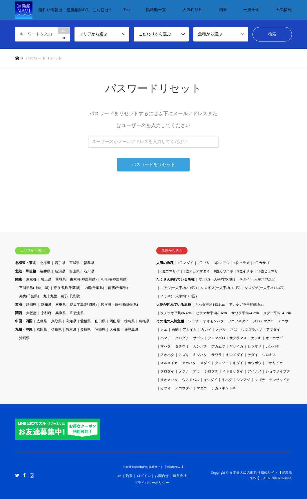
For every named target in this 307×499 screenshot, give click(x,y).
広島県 (42, 321)
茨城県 (60, 279)
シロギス (269, 355)
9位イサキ (245, 271)
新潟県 (60, 271)
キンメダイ (234, 355)
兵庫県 (60, 313)
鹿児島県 (131, 330)
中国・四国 (23, 321)
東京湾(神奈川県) (83, 279)
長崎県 (85, 330)
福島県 (89, 263)
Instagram (32, 475)
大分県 (115, 330)
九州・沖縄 (23, 330)
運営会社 (180, 476)
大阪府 (31, 313)
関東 (18, 279)
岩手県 (60, 263)
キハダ (227, 380)
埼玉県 (46, 279)
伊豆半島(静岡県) (83, 305)
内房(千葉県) (94, 288)
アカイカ (190, 330)
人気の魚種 (165, 263)
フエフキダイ (238, 321)
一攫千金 (251, 10)
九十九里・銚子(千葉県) (61, 296)
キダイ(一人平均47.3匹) (257, 279)
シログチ (211, 371)
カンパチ (200, 346)
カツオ (165, 388)
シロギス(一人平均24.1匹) (221, 288)
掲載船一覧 (156, 10)
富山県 (74, 271)
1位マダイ (185, 263)
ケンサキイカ (279, 380)
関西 (18, 313)
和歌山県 (77, 313)
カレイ (206, 330)
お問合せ (162, 476)
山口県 (100, 321)
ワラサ (193, 321)
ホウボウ (254, 363)
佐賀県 (56, 330)
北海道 (45, 263)
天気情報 (284, 10)
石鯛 (175, 330)
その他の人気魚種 (170, 321)
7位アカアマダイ (197, 271)
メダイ (205, 363)
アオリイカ (274, 363)
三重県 (60, 305)
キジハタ (200, 355)
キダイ (238, 363)
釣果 (223, 10)
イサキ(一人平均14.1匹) (178, 296)
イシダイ (210, 380)
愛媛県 (85, 321)
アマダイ (273, 330)
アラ (196, 371)
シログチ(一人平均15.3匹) (264, 288)
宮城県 (74, 263)
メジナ (184, 371)
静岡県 (31, 305)
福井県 (45, 271)
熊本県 (71, 330)
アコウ (283, 321)
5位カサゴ (261, 263)
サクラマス (238, 338)
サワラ (216, 355)
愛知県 (46, 305)
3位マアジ (222, 263)
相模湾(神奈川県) (114, 279)
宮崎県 (100, 330)
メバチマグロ (263, 321)
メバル (220, 330)
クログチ (182, 338)
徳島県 (129, 321)
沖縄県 (24, 338)
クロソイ (222, 363)
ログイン (144, 476)
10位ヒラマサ (267, 271)
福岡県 (42, 330)
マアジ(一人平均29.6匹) (178, 288)
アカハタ (189, 363)
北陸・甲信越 (25, 271)
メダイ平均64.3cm (277, 313)
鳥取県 (56, 321)
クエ (163, 330)
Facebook (24, 475)
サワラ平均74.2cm (245, 313)
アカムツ (218, 346)
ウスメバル (190, 380)
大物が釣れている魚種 (173, 305)
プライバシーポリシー (151, 483)
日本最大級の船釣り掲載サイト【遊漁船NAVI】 (154, 467)
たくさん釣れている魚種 (175, 279)
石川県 (89, 271)
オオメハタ (169, 380)
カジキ (256, 338)
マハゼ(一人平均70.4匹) (217, 279)
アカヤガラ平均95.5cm (246, 305)
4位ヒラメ (242, 263)
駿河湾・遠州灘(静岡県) (119, 305)
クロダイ (167, 371)
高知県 (71, 321)
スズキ (184, 355)
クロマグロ (216, 338)
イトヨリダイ (232, 371)
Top (126, 10)
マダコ (202, 388)
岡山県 (115, 321)
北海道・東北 (25, 263)
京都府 (46, 313)
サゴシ (198, 338)
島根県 (144, 321)
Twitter (17, 475)
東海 (18, 305)
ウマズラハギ (251, 330)
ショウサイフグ (278, 371)
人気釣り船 (192, 10)
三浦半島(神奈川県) (34, 288)
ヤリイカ (236, 346)
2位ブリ (204, 263)
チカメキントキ (223, 388)
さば (233, 330)
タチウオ (182, 346)
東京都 (31, 279)
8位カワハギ (223, 271)
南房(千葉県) (118, 288)
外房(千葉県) (29, 296)
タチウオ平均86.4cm (176, 313)
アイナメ (254, 371)
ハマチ (165, 338)
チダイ (253, 355)
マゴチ (260, 380)
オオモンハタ (213, 321)
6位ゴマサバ (169, 271)
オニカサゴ (274, 338)
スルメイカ (169, 363)
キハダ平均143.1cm (210, 305)
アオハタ (167, 355)
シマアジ (243, 380)
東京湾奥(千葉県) (67, 288)
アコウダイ (183, 388)
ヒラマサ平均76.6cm (211, 313)
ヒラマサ (254, 346)
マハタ (165, 346)
